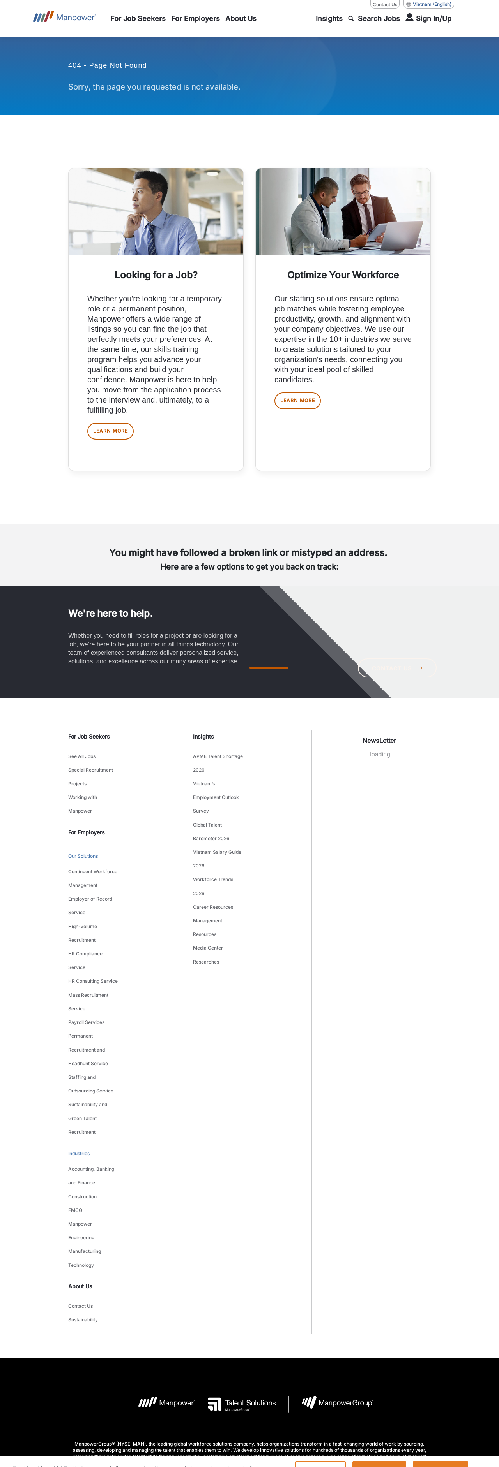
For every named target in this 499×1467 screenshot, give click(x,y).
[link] (249, 1403)
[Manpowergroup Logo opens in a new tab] (331, 1264)
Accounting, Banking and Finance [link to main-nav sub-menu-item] (91, 1071)
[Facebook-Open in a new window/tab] (249, 1403)
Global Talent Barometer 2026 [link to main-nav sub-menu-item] (211, 814)
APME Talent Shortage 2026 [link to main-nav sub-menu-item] (218, 765)
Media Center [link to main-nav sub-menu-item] (208, 897)
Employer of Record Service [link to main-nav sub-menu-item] (90, 876)
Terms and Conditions (192, 1355)
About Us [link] (80, 1153)
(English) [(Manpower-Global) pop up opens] (428, 4)
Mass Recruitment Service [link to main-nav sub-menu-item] (88, 944)
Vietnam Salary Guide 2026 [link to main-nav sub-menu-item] (217, 833)
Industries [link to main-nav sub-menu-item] (79, 1054)
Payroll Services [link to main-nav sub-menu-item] (86, 959)
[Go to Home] (64, 19)
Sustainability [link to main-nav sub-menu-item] (83, 1181)
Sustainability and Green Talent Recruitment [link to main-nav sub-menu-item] (87, 1027)
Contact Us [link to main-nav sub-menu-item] (80, 1171)
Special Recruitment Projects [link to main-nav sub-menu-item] (90, 775)
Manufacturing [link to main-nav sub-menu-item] (84, 1125)
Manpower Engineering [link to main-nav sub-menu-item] (81, 1110)
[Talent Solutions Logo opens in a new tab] (235, 1264)
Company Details (139, 1355)
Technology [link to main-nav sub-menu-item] (81, 1134)
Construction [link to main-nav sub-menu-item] (82, 1086)
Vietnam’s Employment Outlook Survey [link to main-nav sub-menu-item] (216, 789)
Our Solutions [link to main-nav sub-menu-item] (83, 840)
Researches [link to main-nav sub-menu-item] (206, 906)
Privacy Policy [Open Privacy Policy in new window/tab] (241, 1355)
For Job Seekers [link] (89, 742)
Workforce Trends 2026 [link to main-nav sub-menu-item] (213, 853)
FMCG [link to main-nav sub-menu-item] (75, 1095)
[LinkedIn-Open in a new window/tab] (223, 1402)
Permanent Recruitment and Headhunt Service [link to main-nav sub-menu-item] (88, 978)
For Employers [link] (86, 818)
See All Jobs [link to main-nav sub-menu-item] (82, 760)
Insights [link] (203, 742)
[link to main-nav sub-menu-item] (138, 18)
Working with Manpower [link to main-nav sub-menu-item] (82, 794)
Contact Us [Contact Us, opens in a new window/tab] (385, 4)
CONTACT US (394, 673)
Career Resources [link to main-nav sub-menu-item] (213, 868)
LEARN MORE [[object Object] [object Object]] (118, 434)
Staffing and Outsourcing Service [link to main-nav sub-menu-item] (90, 1003)
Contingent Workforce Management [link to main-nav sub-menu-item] (92, 857)
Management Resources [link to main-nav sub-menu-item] (207, 882)
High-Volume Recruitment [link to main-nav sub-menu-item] (82, 896)
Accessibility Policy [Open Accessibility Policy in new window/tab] (287, 1355)
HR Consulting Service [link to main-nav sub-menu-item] (93, 930)
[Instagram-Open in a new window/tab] (276, 1403)
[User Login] (428, 18)
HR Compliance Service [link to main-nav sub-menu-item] (85, 915)
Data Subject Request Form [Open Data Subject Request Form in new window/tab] (349, 1355)
